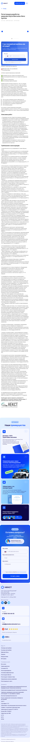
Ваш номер (6, 53)
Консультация (15, 59)
